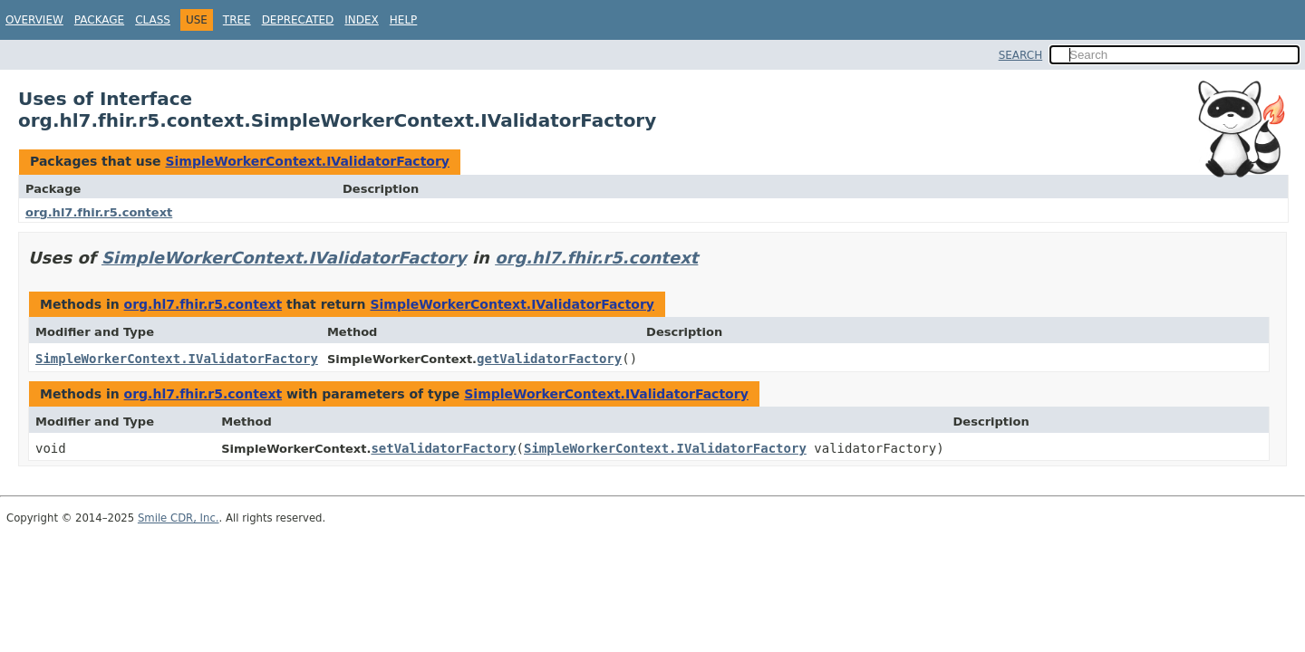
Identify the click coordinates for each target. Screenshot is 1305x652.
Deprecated (298, 20)
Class (152, 20)
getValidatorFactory (549, 358)
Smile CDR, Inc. (178, 518)
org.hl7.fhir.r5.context (98, 212)
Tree (237, 20)
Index (361, 20)
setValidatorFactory (443, 448)
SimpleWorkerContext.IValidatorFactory (307, 161)
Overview (34, 20)
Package (99, 20)
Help (404, 20)
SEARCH (1021, 55)
